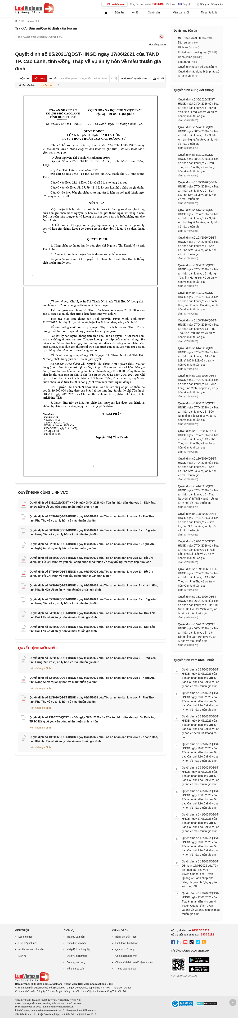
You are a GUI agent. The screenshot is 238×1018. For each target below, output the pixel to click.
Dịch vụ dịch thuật (77, 955)
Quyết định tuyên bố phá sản (196, 66)
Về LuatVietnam (114, 4)
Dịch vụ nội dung (76, 962)
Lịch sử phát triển (28, 943)
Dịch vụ (170, 4)
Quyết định (154, 12)
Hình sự (183, 47)
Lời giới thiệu (26, 936)
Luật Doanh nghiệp (48, 1014)
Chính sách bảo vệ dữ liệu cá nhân (134, 962)
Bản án (119, 12)
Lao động (184, 61)
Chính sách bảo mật (126, 955)
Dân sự (182, 42)
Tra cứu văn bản (75, 936)
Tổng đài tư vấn (75, 968)
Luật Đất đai (67, 1014)
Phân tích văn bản (76, 943)
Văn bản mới (181, 12)
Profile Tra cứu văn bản (31, 949)
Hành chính (185, 57)
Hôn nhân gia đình (40, 668)
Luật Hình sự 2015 (86, 1014)
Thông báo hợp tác (125, 968)
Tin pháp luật (209, 12)
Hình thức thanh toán (126, 943)
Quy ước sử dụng (124, 949)
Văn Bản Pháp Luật (25, 1014)
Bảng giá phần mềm (126, 936)
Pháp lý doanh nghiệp (78, 949)
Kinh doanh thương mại (192, 52)
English (184, 4)
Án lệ (135, 12)
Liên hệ (22, 955)
